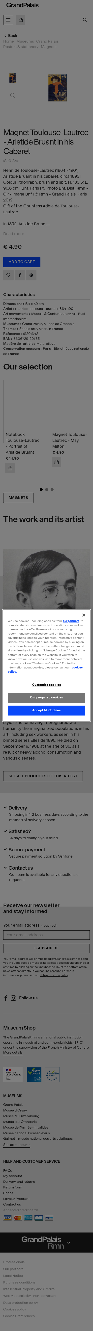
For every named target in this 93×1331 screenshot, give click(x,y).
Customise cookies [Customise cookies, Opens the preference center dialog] (46, 684)
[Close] (83, 615)
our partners (71, 620)
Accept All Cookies (46, 710)
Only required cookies (46, 697)
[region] (46, 665)
